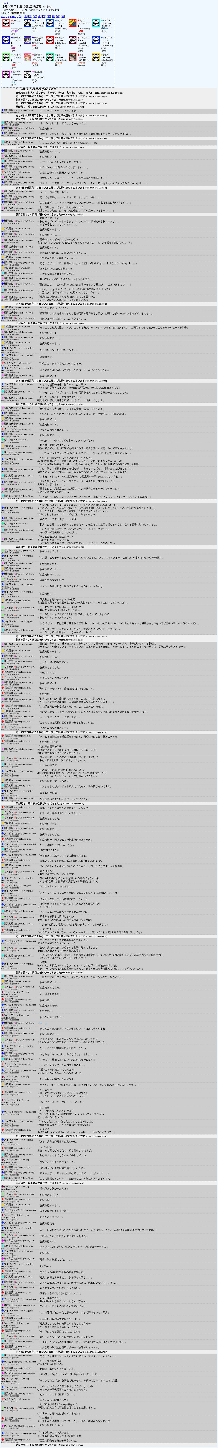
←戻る (4, 2)
